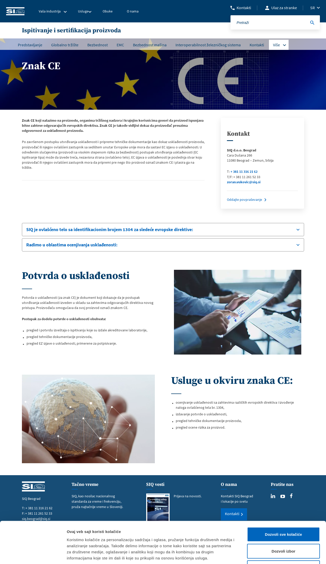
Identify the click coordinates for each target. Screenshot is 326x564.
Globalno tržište (64, 44)
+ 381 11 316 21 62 (243, 171)
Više (276, 44)
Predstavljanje (30, 44)
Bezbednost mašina (150, 44)
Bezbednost (97, 44)
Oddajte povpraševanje (244, 199)
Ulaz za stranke (284, 7)
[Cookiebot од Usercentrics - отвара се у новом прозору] (33, 554)
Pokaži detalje (270, 554)
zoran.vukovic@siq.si (244, 182)
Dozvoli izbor (283, 514)
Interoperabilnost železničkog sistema (208, 44)
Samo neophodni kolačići (284, 530)
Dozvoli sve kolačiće (283, 497)
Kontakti (244, 7)
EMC (120, 44)
